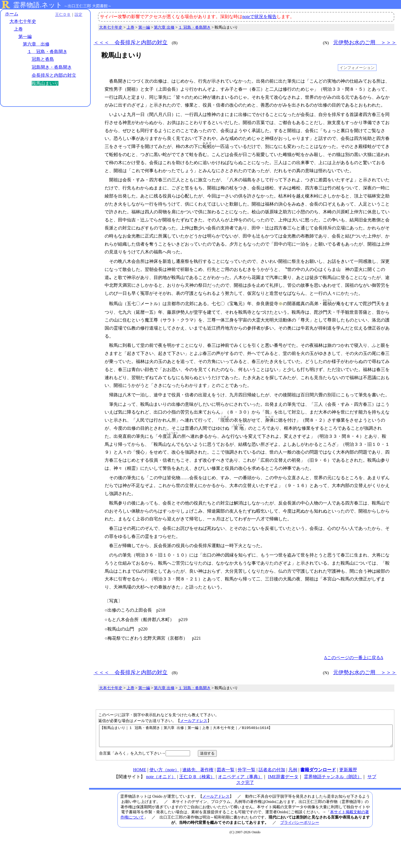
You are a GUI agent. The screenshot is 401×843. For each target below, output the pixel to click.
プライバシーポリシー (299, 826)
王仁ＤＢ (61, 14)
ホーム (11, 13)
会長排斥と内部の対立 (54, 75)
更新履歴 (348, 774)
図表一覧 (226, 774)
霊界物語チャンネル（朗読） (333, 780)
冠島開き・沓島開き (52, 67)
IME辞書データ (283, 780)
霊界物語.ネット (37, 5)
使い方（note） (164, 774)
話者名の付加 (272, 774)
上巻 (18, 29)
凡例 (292, 774)
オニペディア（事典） (240, 780)
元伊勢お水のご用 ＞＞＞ (365, 42)
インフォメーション (357, 67)
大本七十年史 (22, 21)
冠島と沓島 (43, 59)
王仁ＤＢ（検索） (197, 780)
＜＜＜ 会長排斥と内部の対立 (131, 42)
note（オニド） (161, 780)
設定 (77, 14)
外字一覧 (246, 774)
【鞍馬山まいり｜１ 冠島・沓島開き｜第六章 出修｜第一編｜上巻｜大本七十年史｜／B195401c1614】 (246, 738)
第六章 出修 (36, 44)
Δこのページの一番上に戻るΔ (353, 657)
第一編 (25, 36)
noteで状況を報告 (259, 16)
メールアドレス (193, 720)
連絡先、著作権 (197, 774)
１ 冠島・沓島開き (47, 51)
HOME (139, 774)
